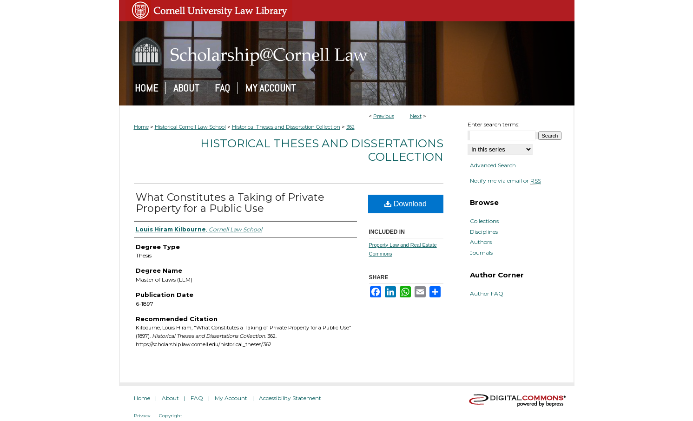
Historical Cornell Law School (190, 127)
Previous (383, 116)
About (170, 398)
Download (405, 204)
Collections (484, 221)
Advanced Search (493, 165)
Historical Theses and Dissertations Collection (321, 150)
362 (350, 127)
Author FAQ (486, 293)
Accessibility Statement (290, 398)
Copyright (170, 416)
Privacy (142, 416)
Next (416, 116)
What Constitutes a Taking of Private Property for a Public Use (230, 203)
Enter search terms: (494, 124)
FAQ (197, 398)
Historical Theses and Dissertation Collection (286, 127)
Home (141, 127)
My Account (231, 398)
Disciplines (484, 232)
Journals (481, 253)
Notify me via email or (505, 181)
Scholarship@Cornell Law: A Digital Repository (346, 51)
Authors (481, 242)
